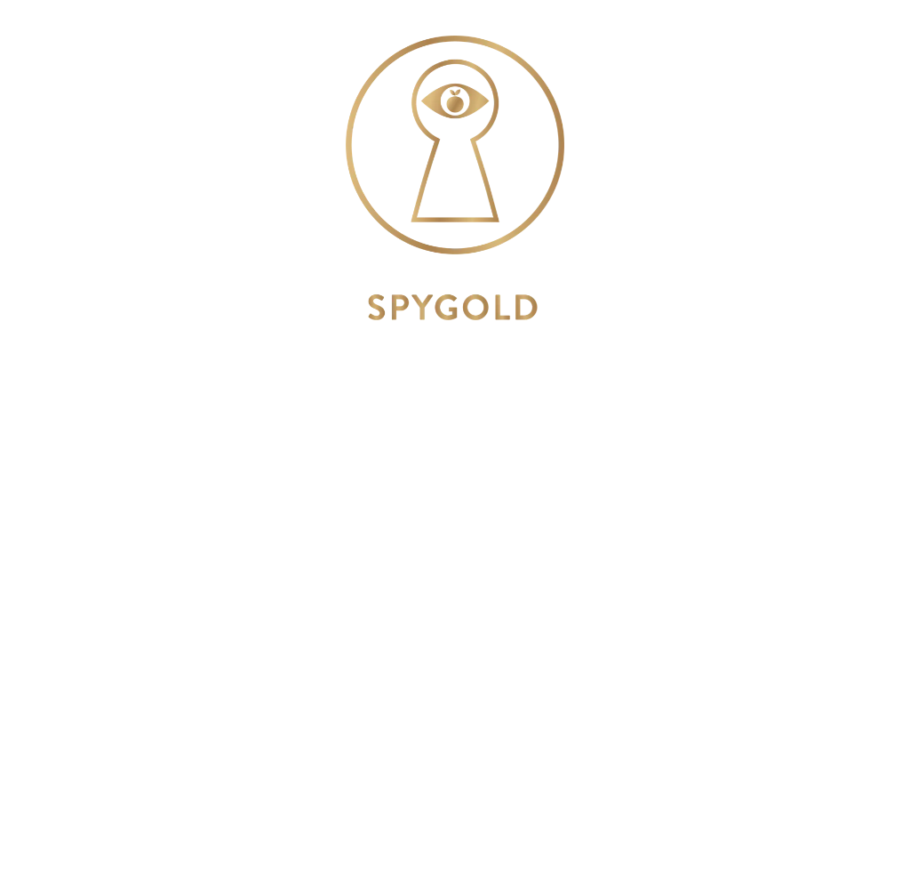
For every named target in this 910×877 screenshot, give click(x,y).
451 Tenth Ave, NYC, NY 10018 (455, 363)
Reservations (455, 712)
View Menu (455, 635)
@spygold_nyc (455, 581)
